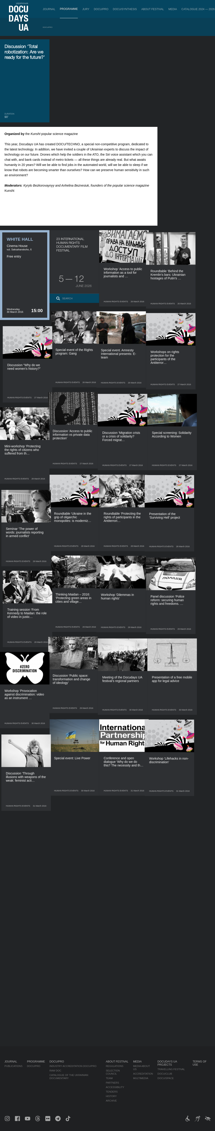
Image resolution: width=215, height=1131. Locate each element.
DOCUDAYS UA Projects (167, 1063)
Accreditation (143, 1073)
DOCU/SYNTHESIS (125, 9)
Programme (69, 9)
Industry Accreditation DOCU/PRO (72, 1066)
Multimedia (140, 1078)
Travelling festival (171, 1069)
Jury (85, 9)
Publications (13, 1066)
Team (109, 1078)
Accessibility (115, 1087)
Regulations (114, 1066)
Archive (111, 1100)
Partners (112, 1082)
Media (172, 9)
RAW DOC (55, 1070)
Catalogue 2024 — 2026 (198, 9)
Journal (49, 9)
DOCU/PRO (101, 9)
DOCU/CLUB (164, 1073)
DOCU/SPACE (165, 1078)
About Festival (152, 9)
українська (22, 3)
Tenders (112, 1091)
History (111, 1096)
